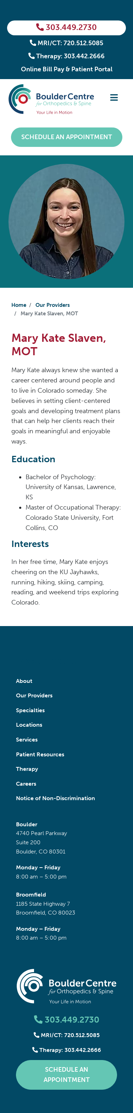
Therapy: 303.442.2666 (66, 56)
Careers (26, 783)
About (24, 681)
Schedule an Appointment (66, 137)
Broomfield (31, 894)
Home (18, 305)
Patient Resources (40, 754)
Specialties (30, 710)
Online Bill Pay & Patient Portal (66, 69)
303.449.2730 (66, 27)
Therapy (27, 769)
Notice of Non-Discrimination (55, 798)
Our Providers (52, 305)
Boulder (26, 824)
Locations (29, 724)
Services (27, 739)
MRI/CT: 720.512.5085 (67, 43)
